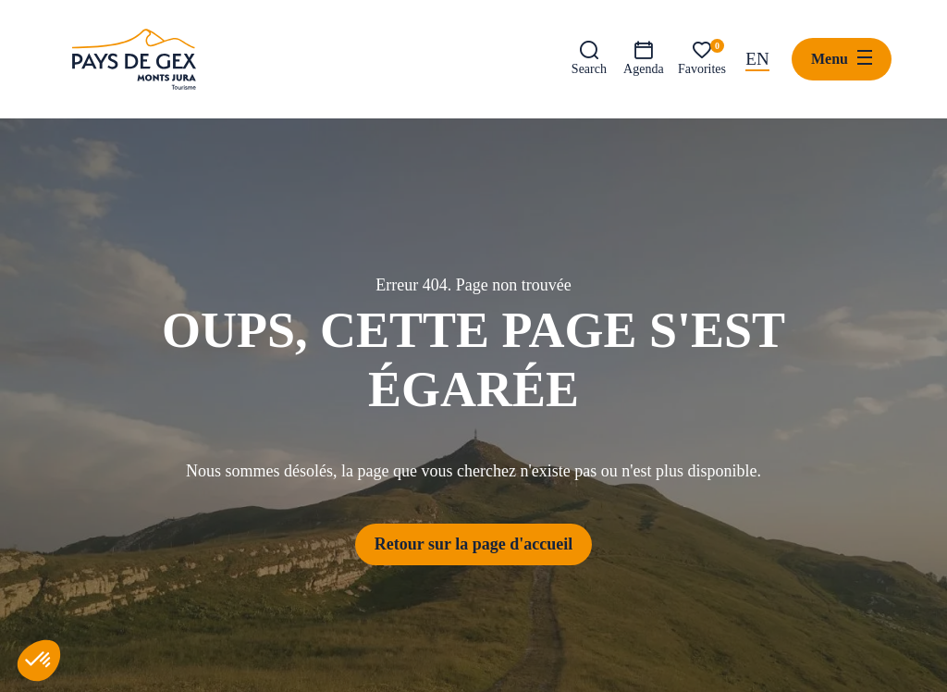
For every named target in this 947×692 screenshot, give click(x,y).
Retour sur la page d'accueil (473, 544)
